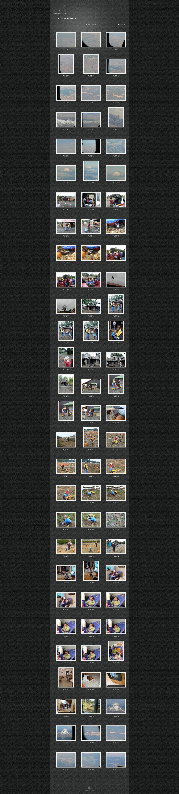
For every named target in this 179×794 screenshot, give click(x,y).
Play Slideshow (92, 24)
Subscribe (123, 24)
